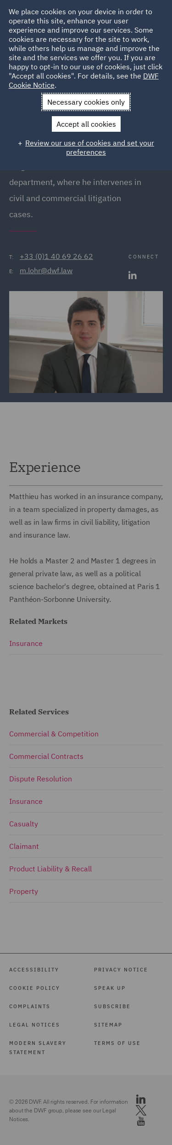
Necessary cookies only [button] (86, 102)
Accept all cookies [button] (86, 124)
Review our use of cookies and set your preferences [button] (89, 147)
